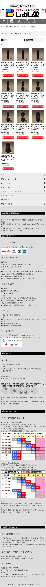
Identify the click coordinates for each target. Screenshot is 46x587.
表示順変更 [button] (28, 40)
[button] (3, 11)
